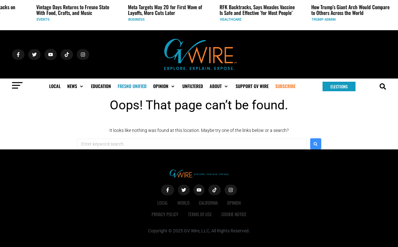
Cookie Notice (233, 214)
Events (45, 19)
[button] (76, 86)
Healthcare (233, 19)
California (208, 202)
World (183, 202)
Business (139, 19)
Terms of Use (200, 214)
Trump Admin (326, 19)
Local (162, 202)
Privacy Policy (165, 214)
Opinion (234, 202)
